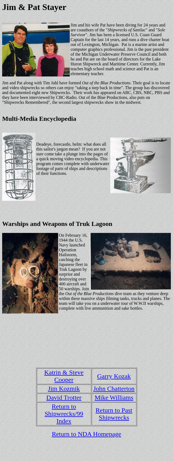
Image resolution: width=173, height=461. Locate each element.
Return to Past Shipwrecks (114, 414)
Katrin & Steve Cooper (64, 376)
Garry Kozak (114, 376)
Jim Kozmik (64, 388)
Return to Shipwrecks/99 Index (64, 414)
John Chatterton (114, 388)
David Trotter (63, 397)
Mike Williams (114, 397)
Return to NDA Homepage (86, 433)
